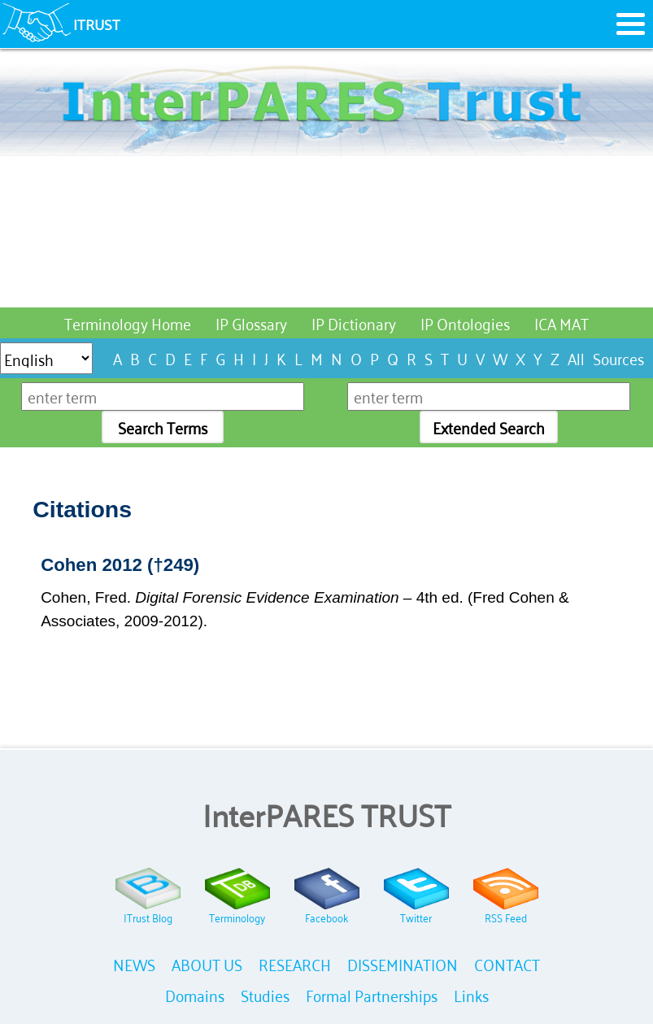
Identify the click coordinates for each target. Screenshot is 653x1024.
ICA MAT (561, 322)
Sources (618, 357)
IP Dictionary (353, 322)
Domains (194, 994)
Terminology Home (127, 322)
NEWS (134, 963)
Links (471, 994)
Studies (265, 994)
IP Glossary (251, 322)
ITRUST (96, 24)
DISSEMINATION (402, 963)
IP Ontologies (465, 322)
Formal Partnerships (372, 994)
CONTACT (507, 963)
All (576, 357)
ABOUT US (207, 963)
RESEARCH (295, 963)
